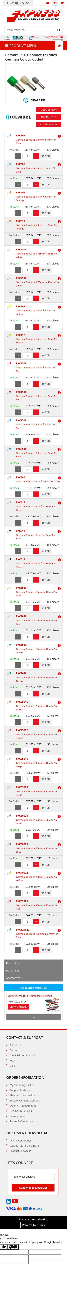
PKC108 (20, 306)
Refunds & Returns (21, 1111)
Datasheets (48, 117)
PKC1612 (21, 644)
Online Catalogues (20, 1140)
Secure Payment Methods (25, 1100)
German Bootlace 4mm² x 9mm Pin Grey (38, 481)
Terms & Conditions (21, 1121)
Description (49, 109)
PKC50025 (22, 844)
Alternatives (48, 124)
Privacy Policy (18, 1116)
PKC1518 (21, 392)
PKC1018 (21, 616)
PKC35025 (22, 787)
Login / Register (55, 3)
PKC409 (20, 477)
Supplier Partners (20, 1090)
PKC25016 (22, 701)
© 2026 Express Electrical (33, 1219)
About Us (15, 1045)
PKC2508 (21, 420)
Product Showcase (20, 1151)
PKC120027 (22, 929)
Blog (12, 1065)
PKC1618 (21, 673)
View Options (18, 1006)
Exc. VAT (25, 3)
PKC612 (20, 531)
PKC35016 (22, 758)
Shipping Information (22, 1095)
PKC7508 (21, 249)
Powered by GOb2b (33, 1225)
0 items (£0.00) (62, 3)
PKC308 (20, 164)
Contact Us (47, 3)
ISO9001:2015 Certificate (24, 1145)
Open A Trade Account (23, 1105)
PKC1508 (21, 363)
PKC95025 (22, 901)
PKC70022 (22, 872)
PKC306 (20, 135)
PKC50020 (22, 815)
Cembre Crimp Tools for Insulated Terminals (30, 995)
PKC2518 (21, 449)
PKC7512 (21, 278)
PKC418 (20, 502)
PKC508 (20, 192)
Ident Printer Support (22, 1055)
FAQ (12, 1060)
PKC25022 (22, 730)
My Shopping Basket (22, 1085)
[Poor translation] (13, 1247)
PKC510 (20, 221)
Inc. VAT (10, 3)
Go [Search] (59, 30)
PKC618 (20, 559)
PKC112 (20, 335)
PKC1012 (21, 587)
